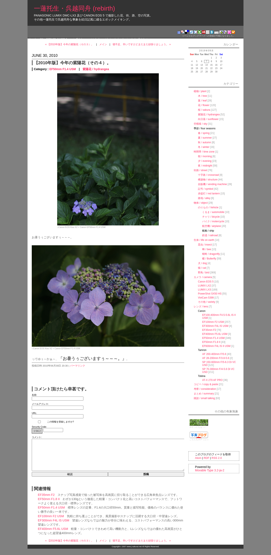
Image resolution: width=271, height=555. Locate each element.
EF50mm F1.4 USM (62, 69)
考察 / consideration (205, 388)
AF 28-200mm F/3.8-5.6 (215, 358)
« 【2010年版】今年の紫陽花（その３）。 (69, 44)
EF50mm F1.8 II (49, 505)
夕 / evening (205, 161)
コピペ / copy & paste (206, 384)
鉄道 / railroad (210, 235)
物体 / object (201, 202)
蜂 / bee (206, 249)
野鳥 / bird (203, 272)
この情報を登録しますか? (53, 421)
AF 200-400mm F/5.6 (214, 354)
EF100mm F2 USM (51, 522)
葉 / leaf (202, 100)
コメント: (37, 437)
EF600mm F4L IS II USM (216, 346)
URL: (34, 413)
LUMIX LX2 (204, 285)
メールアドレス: (40, 404)
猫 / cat (202, 267)
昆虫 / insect (205, 244)
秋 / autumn (204, 142)
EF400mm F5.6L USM (53, 535)
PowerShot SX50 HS (209, 293)
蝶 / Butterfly (209, 258)
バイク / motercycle (213, 221)
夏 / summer (205, 137)
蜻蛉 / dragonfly (211, 253)
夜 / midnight (205, 165)
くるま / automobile (213, 212)
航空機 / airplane (211, 226)
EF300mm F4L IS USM (53, 526)
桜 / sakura (204, 109)
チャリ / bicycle (211, 216)
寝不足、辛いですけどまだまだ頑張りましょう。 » (142, 44)
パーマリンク (77, 365)
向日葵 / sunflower (208, 119)
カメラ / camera (203, 277)
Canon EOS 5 (206, 281)
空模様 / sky (200, 123)
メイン (103, 44)
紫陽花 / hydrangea (96, 69)
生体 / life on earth (204, 240)
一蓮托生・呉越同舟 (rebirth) (74, 8)
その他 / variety (206, 301)
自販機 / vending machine (212, 184)
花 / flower (203, 105)
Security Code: (39, 426)
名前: (34, 395)
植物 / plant (200, 91)
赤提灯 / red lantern (209, 193)
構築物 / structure (208, 179)
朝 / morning (205, 156)
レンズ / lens (201, 306)
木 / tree (202, 95)
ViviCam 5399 (206, 297)
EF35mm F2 (46, 501)
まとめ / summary (204, 393)
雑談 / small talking (204, 398)
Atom (198, 458)
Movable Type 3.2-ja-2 (209, 470)
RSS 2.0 (217, 458)
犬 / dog (202, 263)
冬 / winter (203, 147)
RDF (206, 458)
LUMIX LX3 (204, 289)
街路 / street (200, 170)
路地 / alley (204, 198)
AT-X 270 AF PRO (212, 380)
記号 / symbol (205, 188)
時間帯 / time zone (204, 151)
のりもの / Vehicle (208, 207)
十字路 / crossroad (208, 174)
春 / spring (204, 133)
